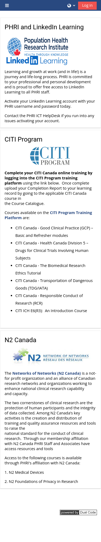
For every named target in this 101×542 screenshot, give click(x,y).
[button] (70, 5)
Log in (87, 5)
